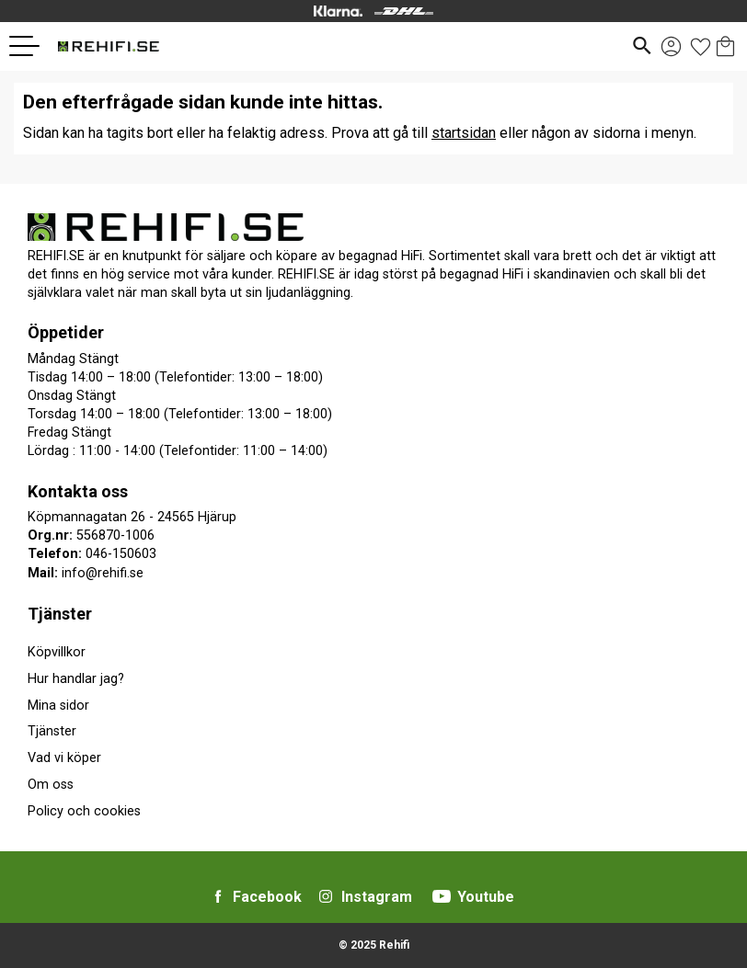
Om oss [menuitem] (51, 784)
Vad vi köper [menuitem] (64, 758)
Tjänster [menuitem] (60, 613)
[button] (31, 46)
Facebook (267, 896)
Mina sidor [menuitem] (58, 705)
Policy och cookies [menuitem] (84, 811)
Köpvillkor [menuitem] (57, 652)
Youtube (485, 896)
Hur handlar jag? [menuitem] (76, 679)
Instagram (376, 896)
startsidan (463, 133)
